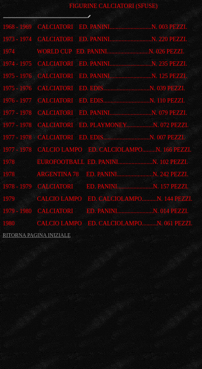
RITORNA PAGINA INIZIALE (36, 235)
